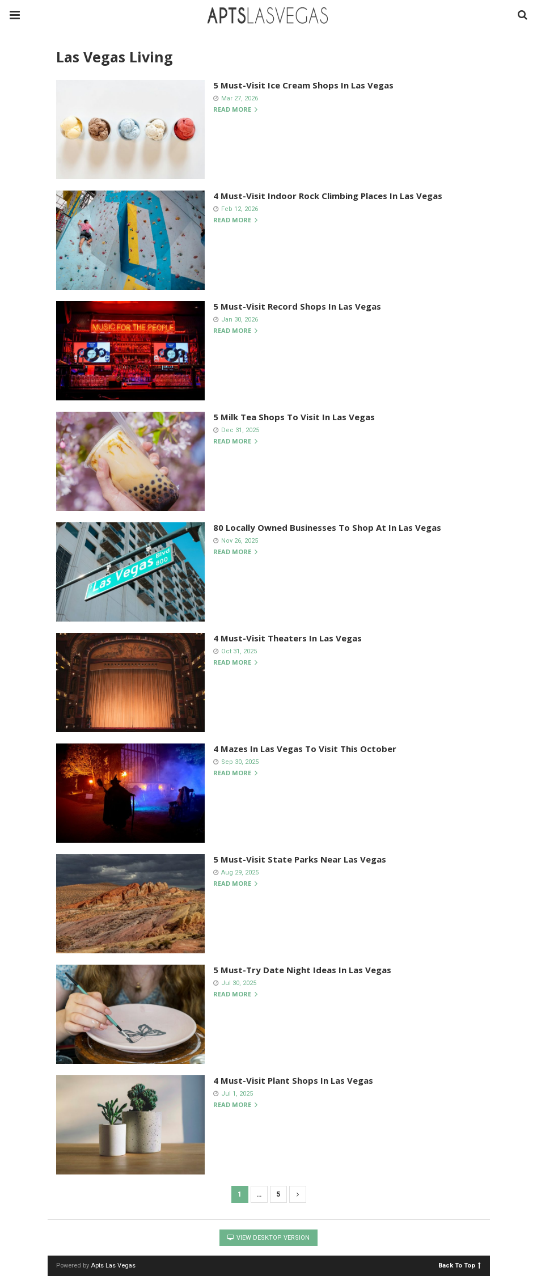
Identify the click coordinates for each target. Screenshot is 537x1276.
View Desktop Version (268, 1237)
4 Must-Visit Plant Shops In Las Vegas (293, 1080)
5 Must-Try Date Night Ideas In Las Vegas (302, 969)
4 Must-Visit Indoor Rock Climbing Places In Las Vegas (327, 195)
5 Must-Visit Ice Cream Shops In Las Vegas (303, 85)
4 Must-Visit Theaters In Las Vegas (287, 638)
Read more (235, 109)
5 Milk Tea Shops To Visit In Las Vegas (294, 416)
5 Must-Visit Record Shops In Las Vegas (297, 306)
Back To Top (459, 1265)
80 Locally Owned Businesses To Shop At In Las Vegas (327, 527)
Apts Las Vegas (113, 1265)
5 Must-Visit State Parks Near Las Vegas (299, 859)
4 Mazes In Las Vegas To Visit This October (304, 748)
